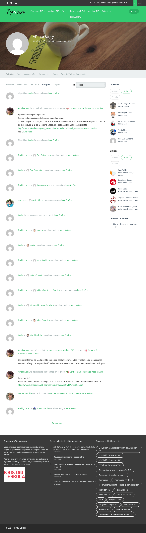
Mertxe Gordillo (25, 393)
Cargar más (57, 423)
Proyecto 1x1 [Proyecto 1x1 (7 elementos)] (115, 499)
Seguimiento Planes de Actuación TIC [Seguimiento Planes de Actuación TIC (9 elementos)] (116, 514)
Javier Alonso (42, 185)
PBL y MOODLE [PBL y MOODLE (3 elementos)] (124, 495)
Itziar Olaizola (43, 408)
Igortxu (40, 230)
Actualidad (106, 11)
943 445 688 (94, 3)
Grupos (44, 74)
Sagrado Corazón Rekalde (128, 198)
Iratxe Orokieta (43, 260)
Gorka (31, 93)
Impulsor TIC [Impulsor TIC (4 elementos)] (104, 490)
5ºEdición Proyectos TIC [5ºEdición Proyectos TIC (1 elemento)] (110, 465)
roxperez (22, 200)
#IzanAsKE (122, 170)
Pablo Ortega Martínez (126, 104)
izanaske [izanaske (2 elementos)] (121, 490)
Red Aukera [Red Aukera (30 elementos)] (104, 509)
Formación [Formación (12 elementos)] (104, 480)
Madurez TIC (53, 11)
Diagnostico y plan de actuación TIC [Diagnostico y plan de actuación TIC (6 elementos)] (115, 470)
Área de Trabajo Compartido (73, 74)
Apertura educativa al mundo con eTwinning (70, 474)
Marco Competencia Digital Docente (65, 393)
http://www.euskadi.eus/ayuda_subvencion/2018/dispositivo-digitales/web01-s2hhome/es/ (57, 128)
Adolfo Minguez (124, 130)
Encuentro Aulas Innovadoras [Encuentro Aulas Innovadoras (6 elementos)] (112, 475)
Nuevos (115, 91)
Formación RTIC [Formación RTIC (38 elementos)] (122, 480)
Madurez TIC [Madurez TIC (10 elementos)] (105, 495)
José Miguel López (125, 112)
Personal (10, 84)
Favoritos (35, 84)
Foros (55, 74)
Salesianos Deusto (125, 180)
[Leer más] (27, 132)
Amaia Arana (24, 108)
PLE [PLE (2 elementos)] (101, 499)
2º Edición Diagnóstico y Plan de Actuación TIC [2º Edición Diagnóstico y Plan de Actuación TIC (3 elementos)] (118, 449)
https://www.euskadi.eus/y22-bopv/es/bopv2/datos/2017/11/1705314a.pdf (50, 385)
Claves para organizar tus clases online (68, 457)
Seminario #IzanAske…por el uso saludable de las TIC (74, 482)
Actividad (10, 74)
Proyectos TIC (37, 11)
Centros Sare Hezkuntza (80, 108)
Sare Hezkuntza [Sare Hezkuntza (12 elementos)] (123, 509)
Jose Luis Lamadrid (125, 139)
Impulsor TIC (93, 11)
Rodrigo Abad (24, 155)
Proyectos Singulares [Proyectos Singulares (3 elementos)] (108, 504)
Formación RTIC (77, 11)
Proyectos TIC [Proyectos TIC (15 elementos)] (130, 504)
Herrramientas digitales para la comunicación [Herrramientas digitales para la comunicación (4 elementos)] (119, 485)
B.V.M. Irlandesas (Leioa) (127, 207)
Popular (115, 97)
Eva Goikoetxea (44, 155)
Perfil (19, 74)
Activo (126, 91)
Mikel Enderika (43, 320)
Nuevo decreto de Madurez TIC (60, 350)
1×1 (64, 11)
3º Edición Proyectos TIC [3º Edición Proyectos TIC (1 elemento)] (110, 455)
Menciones (22, 84)
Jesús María (122, 189)
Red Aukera (75, 17)
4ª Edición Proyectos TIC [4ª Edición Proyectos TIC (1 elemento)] (110, 460)
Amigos (30, 74)
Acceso (134, 11)
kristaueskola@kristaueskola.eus (114, 3)
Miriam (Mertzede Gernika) (48, 290)
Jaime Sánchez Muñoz (126, 121)
